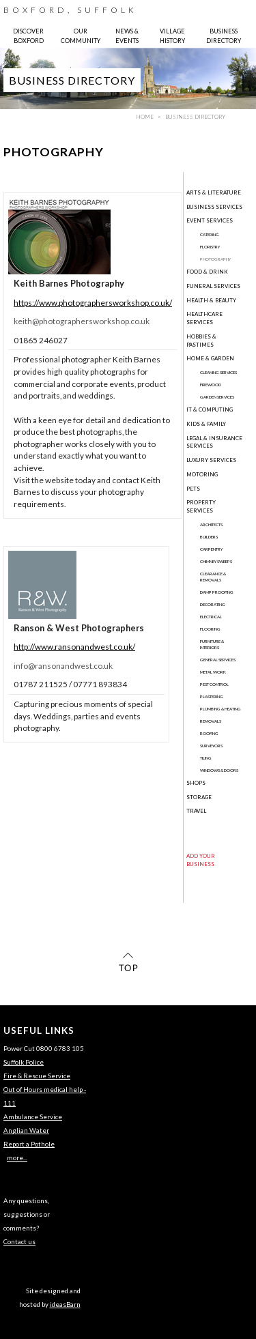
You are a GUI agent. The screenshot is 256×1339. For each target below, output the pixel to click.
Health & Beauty (211, 300)
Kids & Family (206, 423)
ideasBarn (65, 1304)
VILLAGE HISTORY (172, 35)
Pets (193, 488)
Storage (199, 797)
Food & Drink (207, 271)
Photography (215, 259)
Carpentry (211, 549)
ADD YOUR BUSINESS (200, 859)
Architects (211, 524)
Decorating (212, 604)
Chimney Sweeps (216, 561)
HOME (145, 116)
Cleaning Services (218, 372)
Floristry (210, 246)
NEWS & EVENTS (127, 35)
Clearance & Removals (213, 576)
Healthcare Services (204, 318)
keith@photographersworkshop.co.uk (82, 321)
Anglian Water (26, 1130)
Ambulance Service (32, 1117)
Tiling (206, 757)
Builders (209, 536)
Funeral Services (213, 286)
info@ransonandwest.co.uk (63, 666)
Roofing (209, 733)
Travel (196, 810)
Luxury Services (211, 460)
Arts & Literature (213, 192)
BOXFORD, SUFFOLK (70, 10)
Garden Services (217, 396)
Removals (210, 721)
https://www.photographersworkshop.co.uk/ (93, 303)
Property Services (201, 506)
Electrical (211, 616)
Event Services (209, 220)
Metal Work (213, 672)
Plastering (211, 696)
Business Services (214, 206)
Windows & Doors (219, 770)
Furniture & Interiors (212, 644)
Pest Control (214, 684)
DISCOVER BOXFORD (28, 35)
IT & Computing (209, 409)
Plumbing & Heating (220, 708)
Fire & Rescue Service (36, 1076)
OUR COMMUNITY (80, 35)
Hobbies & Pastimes (201, 340)
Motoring (202, 474)
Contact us (19, 1242)
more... (17, 1158)
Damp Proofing (216, 592)
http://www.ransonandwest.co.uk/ (74, 647)
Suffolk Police (23, 1062)
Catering (209, 234)
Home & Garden (210, 358)
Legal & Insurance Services (214, 442)
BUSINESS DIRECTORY (223, 35)
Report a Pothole (29, 1144)
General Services (218, 659)
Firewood (210, 384)
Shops (195, 782)
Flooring (210, 629)
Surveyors (211, 745)
